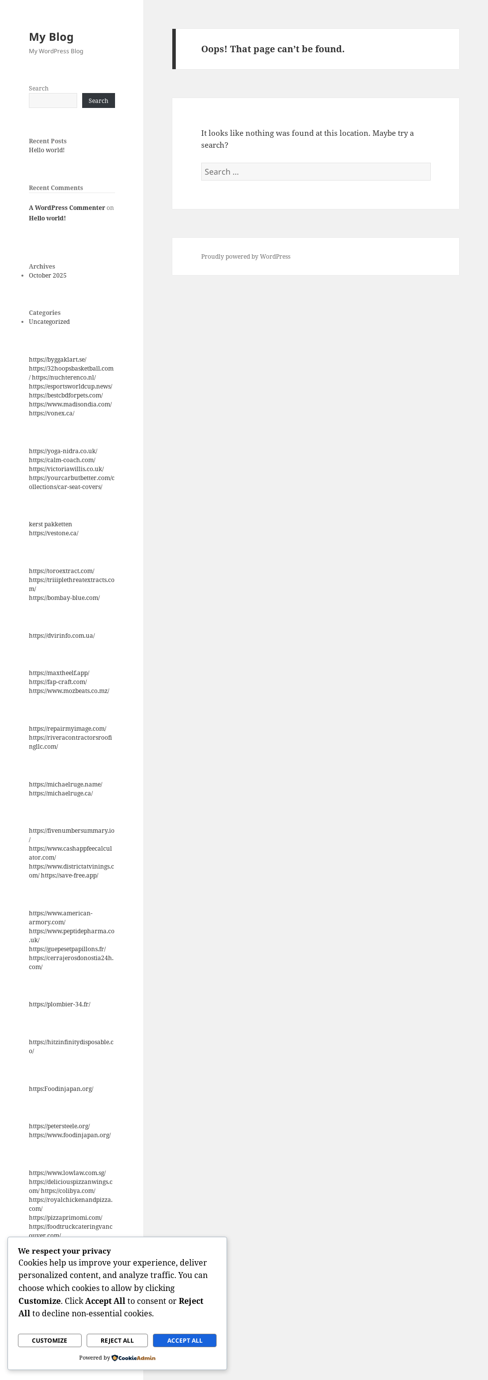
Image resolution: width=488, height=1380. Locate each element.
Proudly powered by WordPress (245, 256)
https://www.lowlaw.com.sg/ (67, 1173)
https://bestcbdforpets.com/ (66, 395)
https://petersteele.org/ (59, 1126)
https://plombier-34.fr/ (59, 1004)
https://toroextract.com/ (61, 571)
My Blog (51, 36)
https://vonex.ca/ (51, 413)
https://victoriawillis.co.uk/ (66, 469)
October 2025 (48, 275)
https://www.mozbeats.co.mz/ (69, 691)
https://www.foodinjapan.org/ (70, 1135)
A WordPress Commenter (67, 207)
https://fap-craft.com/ (58, 682)
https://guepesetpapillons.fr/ (67, 949)
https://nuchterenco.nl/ (64, 377)
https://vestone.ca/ (53, 533)
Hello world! (47, 150)
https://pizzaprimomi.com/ (65, 1217)
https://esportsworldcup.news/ (70, 386)
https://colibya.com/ (68, 1190)
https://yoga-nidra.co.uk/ (63, 451)
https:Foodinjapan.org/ (61, 1088)
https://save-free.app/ (69, 875)
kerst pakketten (50, 524)
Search (39, 88)
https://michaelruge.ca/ (61, 793)
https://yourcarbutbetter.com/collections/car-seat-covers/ (72, 482)
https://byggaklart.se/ (57, 359)
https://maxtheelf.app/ (59, 673)
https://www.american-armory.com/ (61, 917)
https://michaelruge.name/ (65, 784)
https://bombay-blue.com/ (64, 597)
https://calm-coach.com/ (62, 460)
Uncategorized (49, 321)
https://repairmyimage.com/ (67, 728)
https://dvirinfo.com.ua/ (62, 635)
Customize (49, 1340)
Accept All (185, 1340)
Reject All (117, 1340)
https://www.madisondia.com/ (70, 404)
